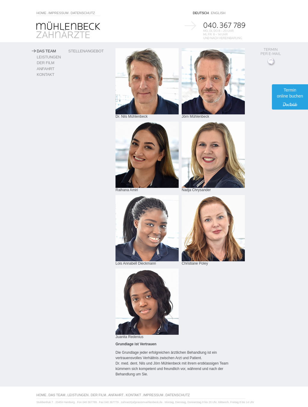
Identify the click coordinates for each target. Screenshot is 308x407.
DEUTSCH (201, 13)
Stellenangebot (86, 51)
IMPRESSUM (58, 13)
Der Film (45, 63)
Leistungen (49, 57)
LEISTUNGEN (77, 395)
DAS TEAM (56, 395)
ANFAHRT (116, 395)
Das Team (46, 51)
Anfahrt (45, 69)
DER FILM (98, 395)
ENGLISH (218, 13)
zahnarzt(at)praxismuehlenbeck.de (141, 402)
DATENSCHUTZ (83, 13)
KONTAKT (133, 395)
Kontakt (45, 74)
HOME (41, 13)
